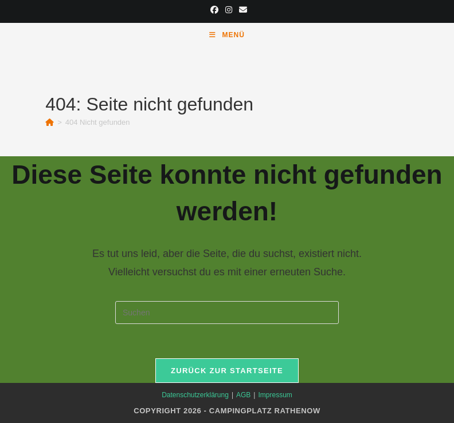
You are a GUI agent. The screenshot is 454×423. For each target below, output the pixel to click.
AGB (243, 395)
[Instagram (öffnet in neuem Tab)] (229, 10)
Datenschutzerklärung (195, 395)
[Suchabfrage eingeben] (227, 312)
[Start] (49, 122)
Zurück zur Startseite (227, 370)
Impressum (275, 395)
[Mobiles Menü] (227, 35)
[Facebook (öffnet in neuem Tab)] (214, 10)
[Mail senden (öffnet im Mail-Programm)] (241, 10)
